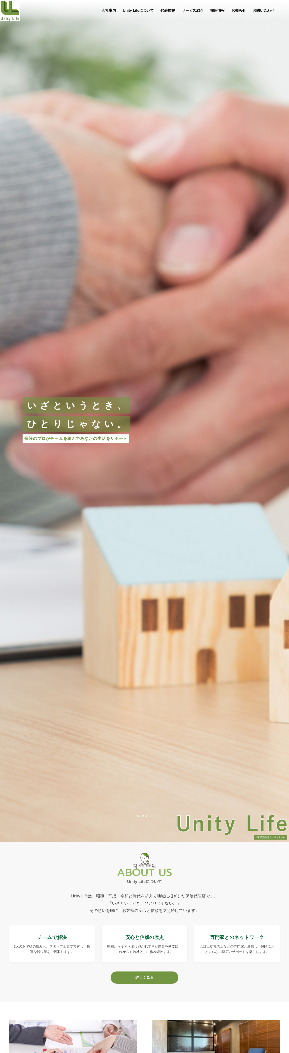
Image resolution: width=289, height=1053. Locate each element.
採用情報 (217, 10)
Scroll (144, 816)
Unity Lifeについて (138, 10)
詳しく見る (144, 977)
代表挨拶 (168, 10)
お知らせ (238, 10)
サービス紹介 (192, 10)
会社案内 (109, 10)
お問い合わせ (263, 10)
